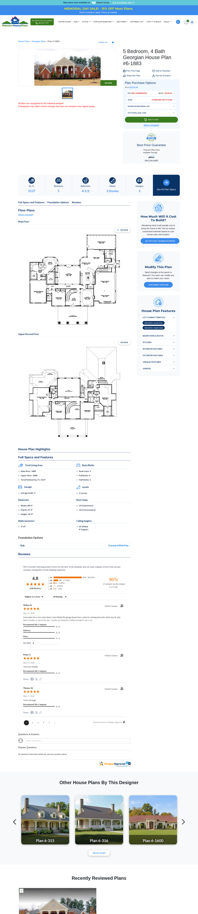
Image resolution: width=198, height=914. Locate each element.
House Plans (24, 41)
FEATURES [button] (121, 22)
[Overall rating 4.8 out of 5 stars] (35, 584)
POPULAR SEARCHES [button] (103, 22)
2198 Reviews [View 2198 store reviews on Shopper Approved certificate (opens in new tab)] (38, 588)
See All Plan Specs (166, 185)
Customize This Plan (158, 285)
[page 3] (38, 723)
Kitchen (147, 342)
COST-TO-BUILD (153, 22)
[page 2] (32, 723)
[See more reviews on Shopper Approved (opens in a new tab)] (40, 679)
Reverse (108, 83)
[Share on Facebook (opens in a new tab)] (32, 679)
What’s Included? (151, 125)
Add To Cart (151, 119)
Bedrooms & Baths (153, 335)
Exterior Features (153, 355)
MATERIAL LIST (137, 22)
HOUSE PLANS (64, 22)
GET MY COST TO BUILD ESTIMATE (160, 241)
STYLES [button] (85, 22)
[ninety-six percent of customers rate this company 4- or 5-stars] (114, 582)
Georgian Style (39, 41)
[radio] (74, 577)
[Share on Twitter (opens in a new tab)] (36, 679)
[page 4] (44, 723)
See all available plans (123, 2)
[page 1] (26, 722)
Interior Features (152, 349)
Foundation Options (58, 202)
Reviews (76, 202)
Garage (147, 368)
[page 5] (49, 723)
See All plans (99, 853)
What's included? (25, 215)
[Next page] (55, 723)
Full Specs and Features (31, 202)
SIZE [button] (76, 22)
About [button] (167, 22)
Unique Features (152, 362)
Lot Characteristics (154, 317)
